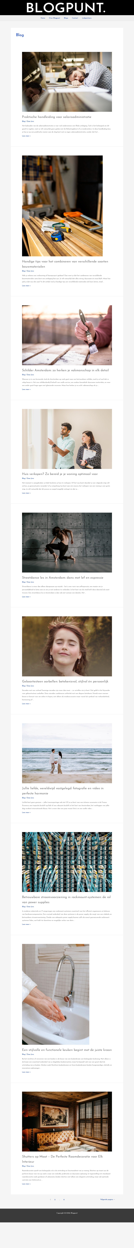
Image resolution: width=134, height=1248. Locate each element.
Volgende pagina (107, 1225)
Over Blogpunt (55, 18)
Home (44, 18)
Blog (23, 121)
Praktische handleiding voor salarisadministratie (64, 117)
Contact (74, 18)
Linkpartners (85, 18)
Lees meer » (26, 136)
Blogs (66, 18)
